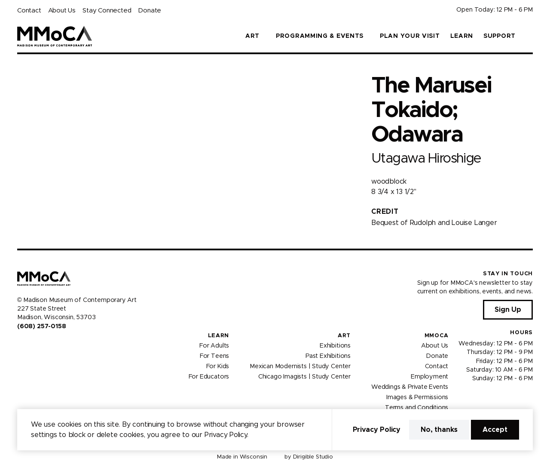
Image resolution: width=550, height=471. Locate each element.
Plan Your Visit (410, 36)
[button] (529, 36)
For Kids (217, 366)
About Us (62, 10)
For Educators (209, 377)
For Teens (214, 356)
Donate (149, 10)
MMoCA (437, 336)
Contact (29, 10)
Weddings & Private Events (409, 387)
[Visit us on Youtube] (41, 344)
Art (344, 336)
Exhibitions (335, 346)
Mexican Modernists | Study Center (300, 366)
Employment (429, 377)
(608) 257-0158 (41, 326)
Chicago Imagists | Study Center (304, 377)
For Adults (214, 346)
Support (499, 36)
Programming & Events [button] (320, 36)
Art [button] (252, 36)
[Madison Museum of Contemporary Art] (54, 36)
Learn (462, 36)
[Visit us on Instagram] (31, 344)
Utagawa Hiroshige (426, 158)
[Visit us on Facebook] (20, 344)
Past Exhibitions (328, 356)
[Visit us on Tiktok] (51, 344)
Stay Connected (106, 10)
